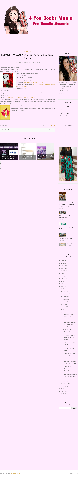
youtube (68, 114)
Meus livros (44, 43)
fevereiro (65, 384)
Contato (65, 43)
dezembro (65, 291)
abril (64, 312)
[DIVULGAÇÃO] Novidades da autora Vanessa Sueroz (68, 369)
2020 (62, 276)
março (64, 381)
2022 (62, 271)
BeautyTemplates (15, 473)
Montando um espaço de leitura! (27, 157)
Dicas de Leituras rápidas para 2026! (67, 227)
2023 (62, 268)
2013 (62, 391)
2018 (62, 281)
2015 (62, 289)
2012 (62, 394)
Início (11, 43)
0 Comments (3, 125)
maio (64, 309)
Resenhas (19, 43)
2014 (62, 389)
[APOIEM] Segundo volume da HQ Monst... (44, 157)
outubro (65, 297)
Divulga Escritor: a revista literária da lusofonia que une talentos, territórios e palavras (67, 204)
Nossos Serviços (55, 43)
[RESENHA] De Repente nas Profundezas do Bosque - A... (69, 324)
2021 (62, 273)
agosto (64, 302)
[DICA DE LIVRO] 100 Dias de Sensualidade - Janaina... (69, 337)
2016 (62, 286)
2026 (62, 260)
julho (64, 304)
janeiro (64, 386)
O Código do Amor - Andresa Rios (67, 238)
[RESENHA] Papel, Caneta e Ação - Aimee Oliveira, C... (70, 376)
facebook (62, 107)
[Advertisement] (67, 440)
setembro (65, 299)
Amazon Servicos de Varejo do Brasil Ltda (34, 82)
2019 (62, 278)
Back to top (74, 473)
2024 (62, 266)
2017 (62, 284)
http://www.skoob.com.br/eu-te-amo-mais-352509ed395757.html (21, 97)
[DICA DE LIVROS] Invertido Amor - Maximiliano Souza (68, 317)
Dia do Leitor (70, 243)
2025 (62, 263)
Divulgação (27, 51)
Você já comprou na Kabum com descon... (9, 157)
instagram (62, 114)
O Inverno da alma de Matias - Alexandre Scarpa (67, 216)
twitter (68, 107)
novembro (65, 294)
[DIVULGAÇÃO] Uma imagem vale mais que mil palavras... (69, 356)
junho (64, 307)
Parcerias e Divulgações (31, 43)
